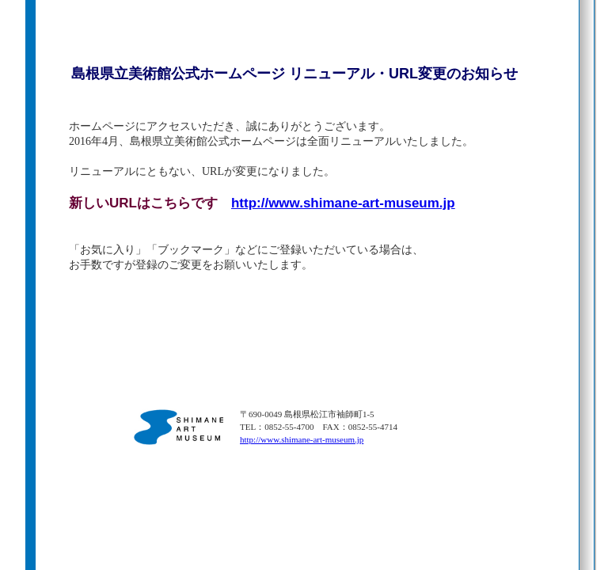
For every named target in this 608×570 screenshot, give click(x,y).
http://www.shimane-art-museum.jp (343, 203)
